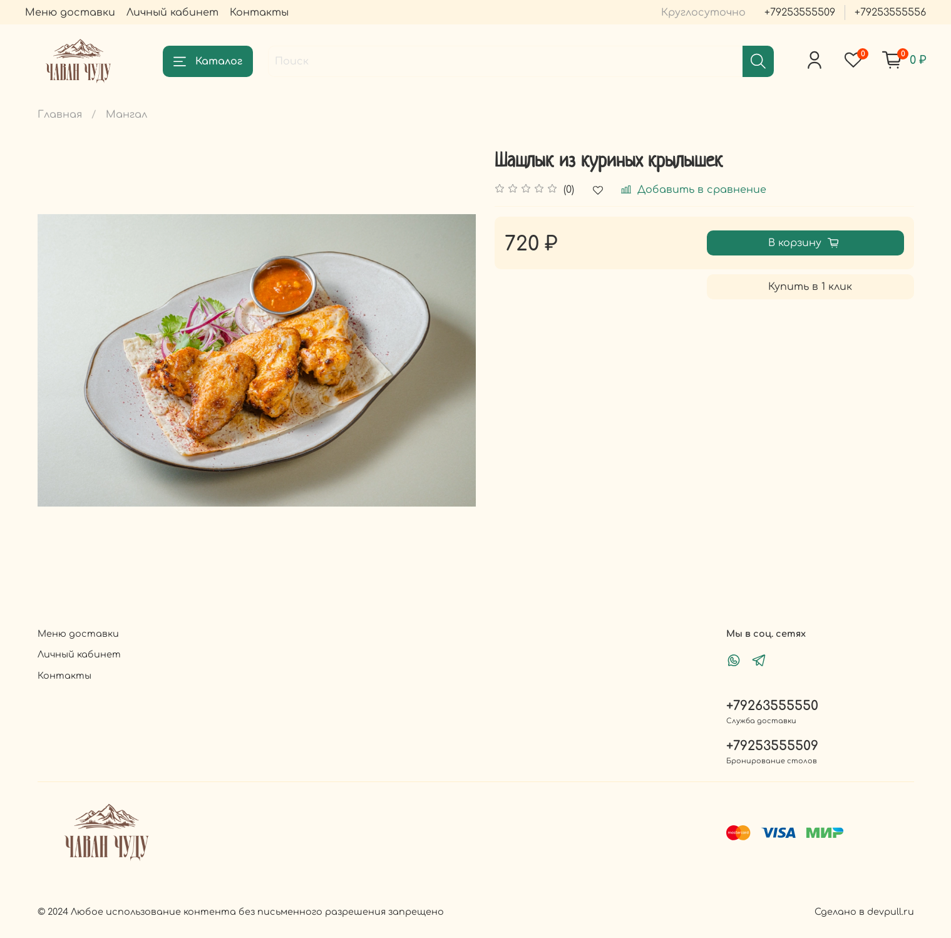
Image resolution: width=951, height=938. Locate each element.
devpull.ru (890, 912)
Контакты (259, 12)
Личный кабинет (172, 12)
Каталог (207, 61)
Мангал (126, 114)
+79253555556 (890, 12)
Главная (60, 114)
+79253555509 (799, 12)
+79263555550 (772, 706)
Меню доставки (70, 12)
